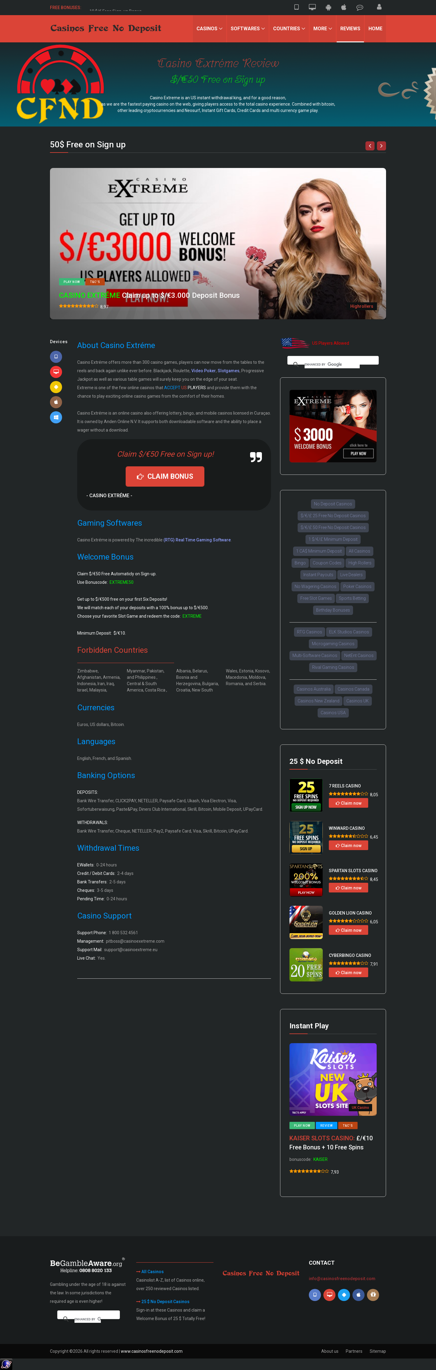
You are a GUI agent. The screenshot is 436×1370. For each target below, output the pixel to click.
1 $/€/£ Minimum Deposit (333, 539)
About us (330, 1351)
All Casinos (359, 551)
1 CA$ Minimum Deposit (319, 551)
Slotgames (228, 371)
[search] (332, 364)
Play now (72, 282)
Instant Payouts (318, 574)
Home (375, 28)
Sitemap (378, 1351)
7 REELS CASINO (345, 786)
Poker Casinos (357, 586)
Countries (286, 28)
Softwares (245, 28)
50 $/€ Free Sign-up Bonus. (116, 7)
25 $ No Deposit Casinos (165, 1301)
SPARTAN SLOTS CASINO (353, 870)
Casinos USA (333, 712)
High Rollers (360, 562)
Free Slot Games (316, 598)
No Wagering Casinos (315, 586)
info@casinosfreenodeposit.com (342, 1278)
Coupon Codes (327, 562)
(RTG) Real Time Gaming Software (197, 540)
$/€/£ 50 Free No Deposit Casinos (333, 527)
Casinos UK (357, 700)
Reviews (350, 28)
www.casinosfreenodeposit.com (152, 1351)
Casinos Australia (314, 689)
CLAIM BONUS (165, 476)
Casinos (207, 28)
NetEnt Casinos (359, 655)
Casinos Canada (353, 689)
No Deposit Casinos (333, 503)
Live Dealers (351, 574)
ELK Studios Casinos (349, 631)
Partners (354, 1351)
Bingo (300, 562)
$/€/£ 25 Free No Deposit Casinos (333, 515)
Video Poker (203, 371)
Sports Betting (352, 598)
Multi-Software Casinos (314, 655)
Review (326, 1125)
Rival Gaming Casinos (333, 667)
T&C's (95, 282)
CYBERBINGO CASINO (350, 955)
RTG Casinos (309, 631)
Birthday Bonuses (333, 610)
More (320, 28)
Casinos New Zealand (318, 700)
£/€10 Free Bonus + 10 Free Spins (331, 1143)
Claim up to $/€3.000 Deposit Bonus (149, 295)
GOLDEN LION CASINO (350, 913)
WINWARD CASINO (347, 828)
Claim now (349, 803)
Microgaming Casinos (333, 643)
